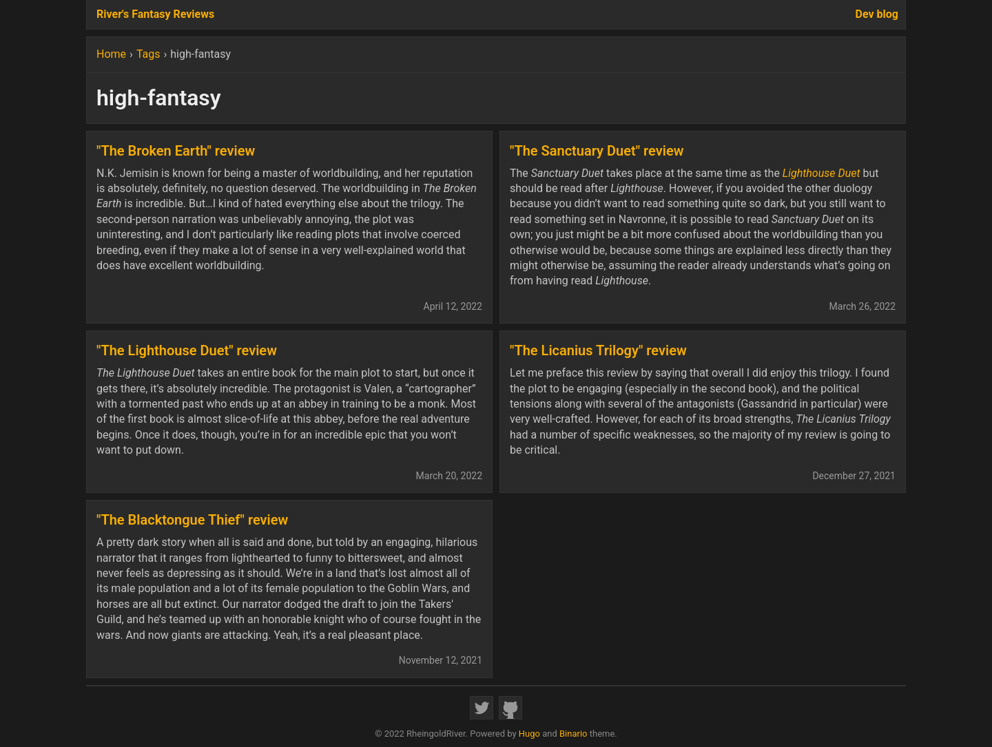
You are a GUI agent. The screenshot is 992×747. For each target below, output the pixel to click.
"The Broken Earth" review (175, 151)
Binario (573, 733)
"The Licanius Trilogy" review (598, 350)
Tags (148, 54)
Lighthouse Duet (821, 173)
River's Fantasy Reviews (155, 14)
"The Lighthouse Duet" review (186, 350)
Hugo (529, 733)
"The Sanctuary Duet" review (596, 151)
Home (111, 54)
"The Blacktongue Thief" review (192, 520)
